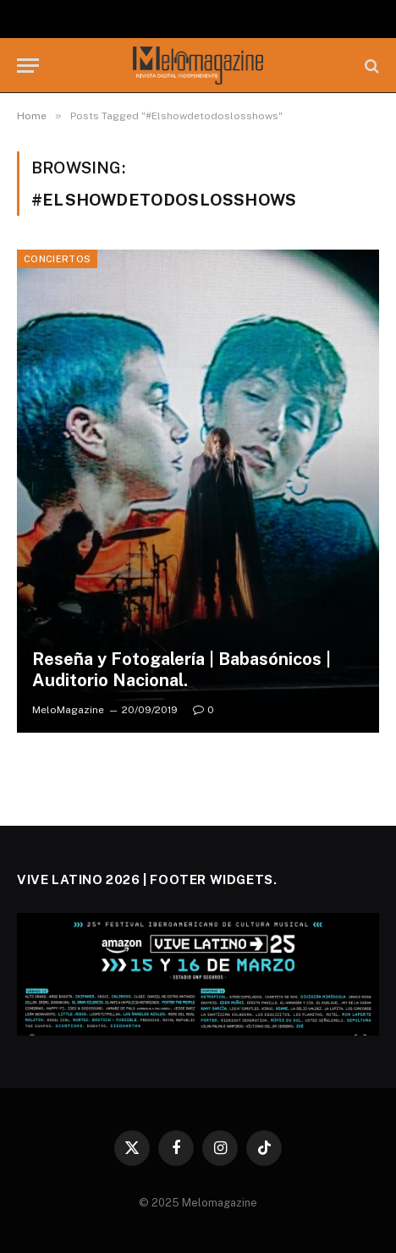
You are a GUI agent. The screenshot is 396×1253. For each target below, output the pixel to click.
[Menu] (28, 66)
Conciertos (57, 259)
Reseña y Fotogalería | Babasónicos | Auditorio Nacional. (181, 670)
